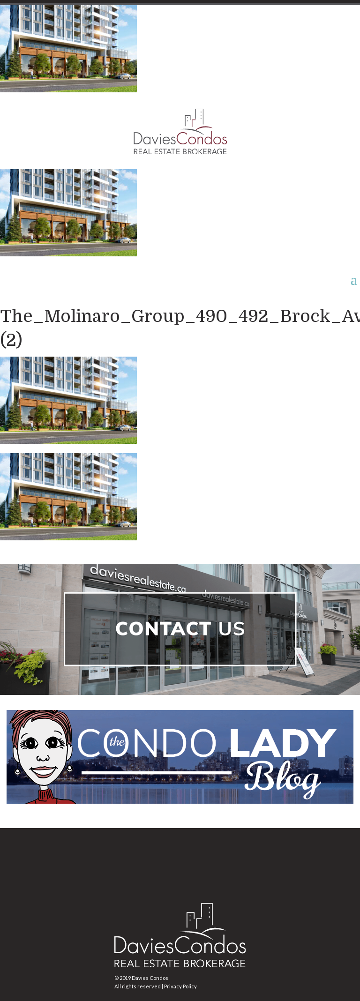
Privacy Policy (180, 986)
